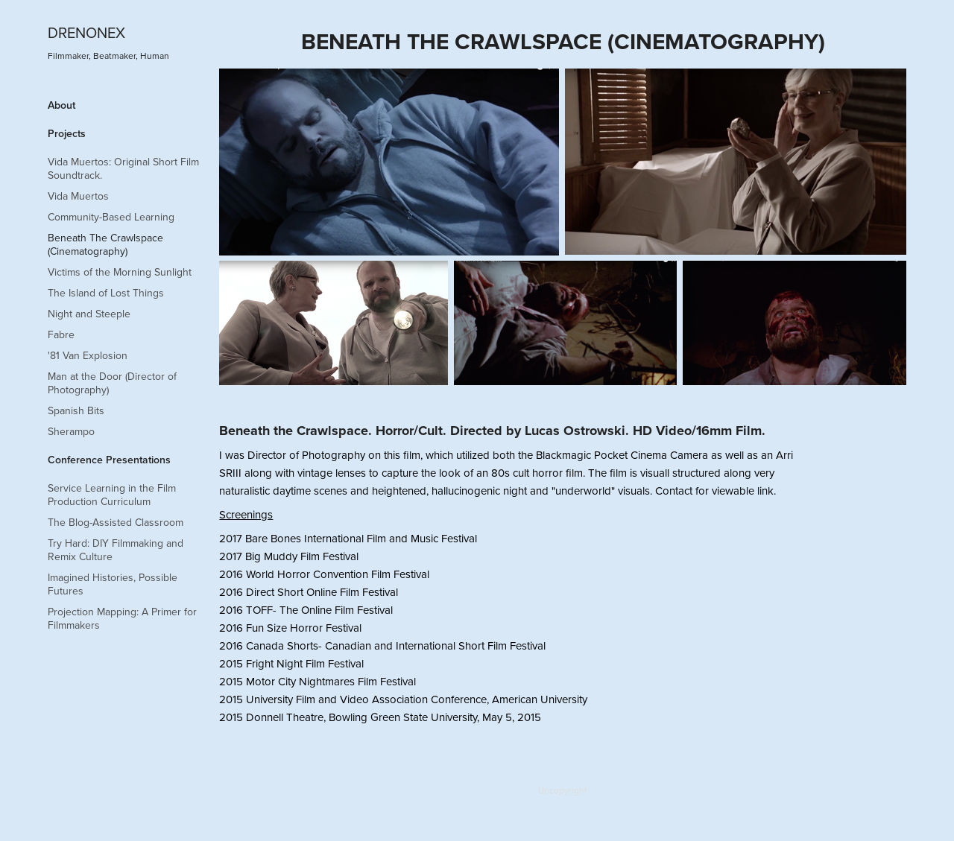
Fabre (61, 334)
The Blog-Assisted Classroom (115, 522)
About (61, 105)
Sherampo (71, 431)
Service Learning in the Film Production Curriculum (112, 494)
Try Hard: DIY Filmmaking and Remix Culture (115, 550)
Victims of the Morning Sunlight (120, 271)
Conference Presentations (109, 459)
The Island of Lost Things (106, 292)
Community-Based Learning (111, 216)
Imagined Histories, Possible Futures (112, 584)
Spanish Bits (76, 410)
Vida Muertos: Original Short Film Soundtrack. (123, 168)
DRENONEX (86, 32)
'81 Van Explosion (87, 355)
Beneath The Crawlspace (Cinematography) (105, 244)
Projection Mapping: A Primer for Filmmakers (122, 618)
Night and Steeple (89, 313)
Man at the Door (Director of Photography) (112, 383)
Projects (67, 133)
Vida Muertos (78, 195)
